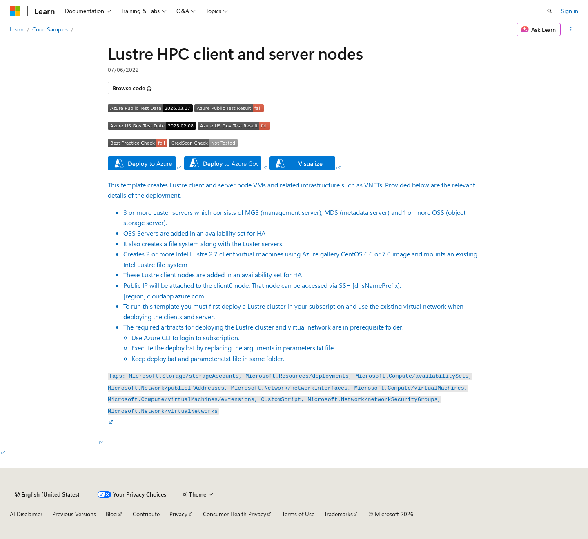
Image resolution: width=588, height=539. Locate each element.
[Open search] (549, 11)
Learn (17, 29)
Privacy (178, 514)
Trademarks (338, 514)
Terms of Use (298, 514)
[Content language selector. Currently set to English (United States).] (47, 494)
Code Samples (50, 29)
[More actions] (571, 29)
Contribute (146, 514)
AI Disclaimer (26, 514)
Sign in (569, 11)
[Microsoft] (15, 11)
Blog (111, 514)
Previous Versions (74, 514)
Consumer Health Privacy (234, 514)
